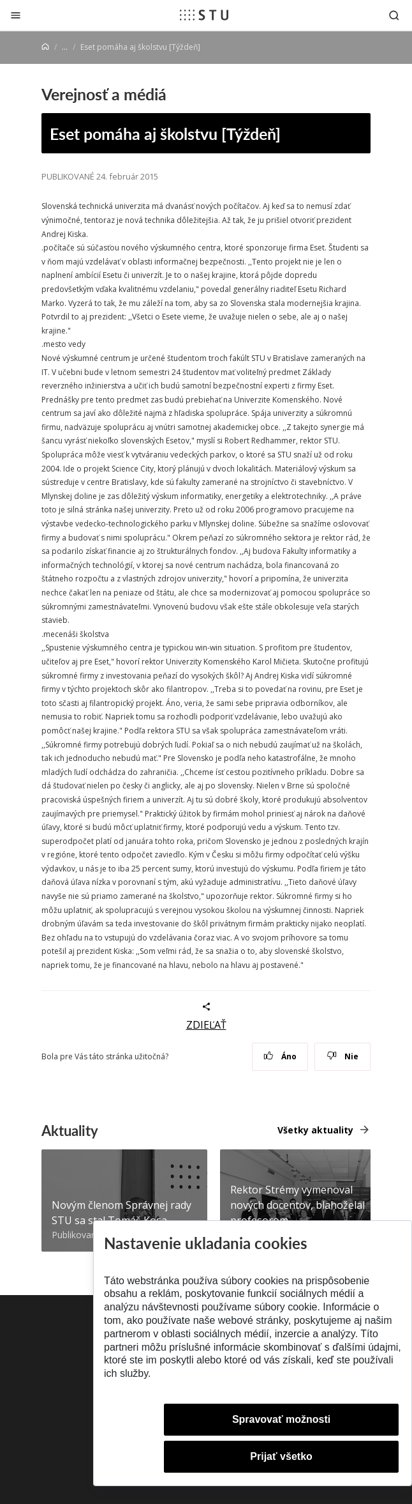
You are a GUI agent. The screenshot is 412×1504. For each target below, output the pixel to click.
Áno (280, 1056)
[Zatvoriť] (15, 15)
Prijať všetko (281, 1456)
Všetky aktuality (315, 1130)
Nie (343, 1056)
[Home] (45, 47)
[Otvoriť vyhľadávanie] (394, 15)
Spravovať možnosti (281, 1419)
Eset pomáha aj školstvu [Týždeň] (165, 133)
